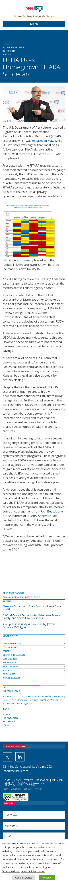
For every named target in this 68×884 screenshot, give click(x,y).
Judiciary (7, 670)
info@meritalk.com (15, 771)
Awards (38, 782)
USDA (6, 725)
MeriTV (9, 782)
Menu (34, 24)
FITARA (6, 714)
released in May (42, 141)
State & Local (14, 785)
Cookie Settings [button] (23, 877)
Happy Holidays (10, 662)
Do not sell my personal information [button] (23, 871)
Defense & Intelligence (14, 655)
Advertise (16, 789)
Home (6, 780)
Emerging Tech (10, 659)
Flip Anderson (10, 717)
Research (42, 780)
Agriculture (32, 597)
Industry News (10, 666)
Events (28, 780)
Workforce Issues (11, 678)
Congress (8, 651)
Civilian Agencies (13, 597)
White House (9, 674)
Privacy (38, 789)
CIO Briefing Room (12, 643)
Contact (28, 789)
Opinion (57, 780)
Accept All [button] (47, 877)
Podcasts (23, 782)
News (17, 780)
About (5, 789)
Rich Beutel (48, 511)
